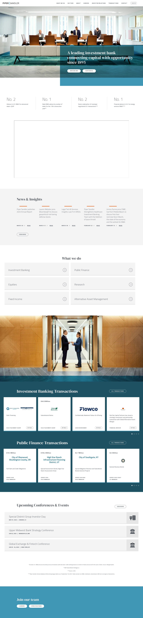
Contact (124, 3)
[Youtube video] (71, 149)
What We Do (61, 3)
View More (23, 235)
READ (29, 226)
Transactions (113, 3)
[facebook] (3, 614)
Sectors (71, 3)
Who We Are (74, 71)
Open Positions (39, 596)
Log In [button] (133, 3)
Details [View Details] (29, 418)
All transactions (116, 381)
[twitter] (7, 614)
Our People (90, 71)
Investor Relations (99, 3)
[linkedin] (11, 614)
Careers (86, 3)
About (78, 3)
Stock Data (28, 614)
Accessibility (52, 614)
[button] (61, 3)
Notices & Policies (40, 614)
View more (119, 497)
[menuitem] (61, 3)
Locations (19, 614)
